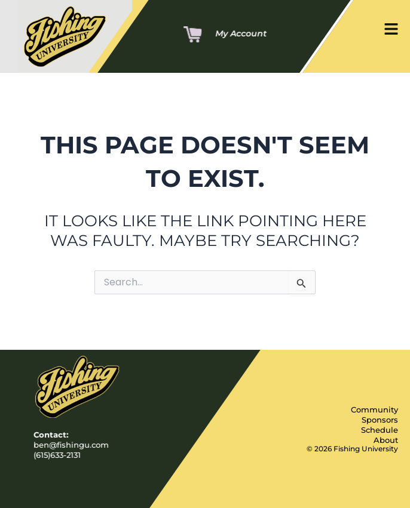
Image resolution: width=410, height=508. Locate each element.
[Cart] (192, 35)
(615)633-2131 (57, 455)
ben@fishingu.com (71, 445)
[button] (391, 31)
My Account (241, 33)
